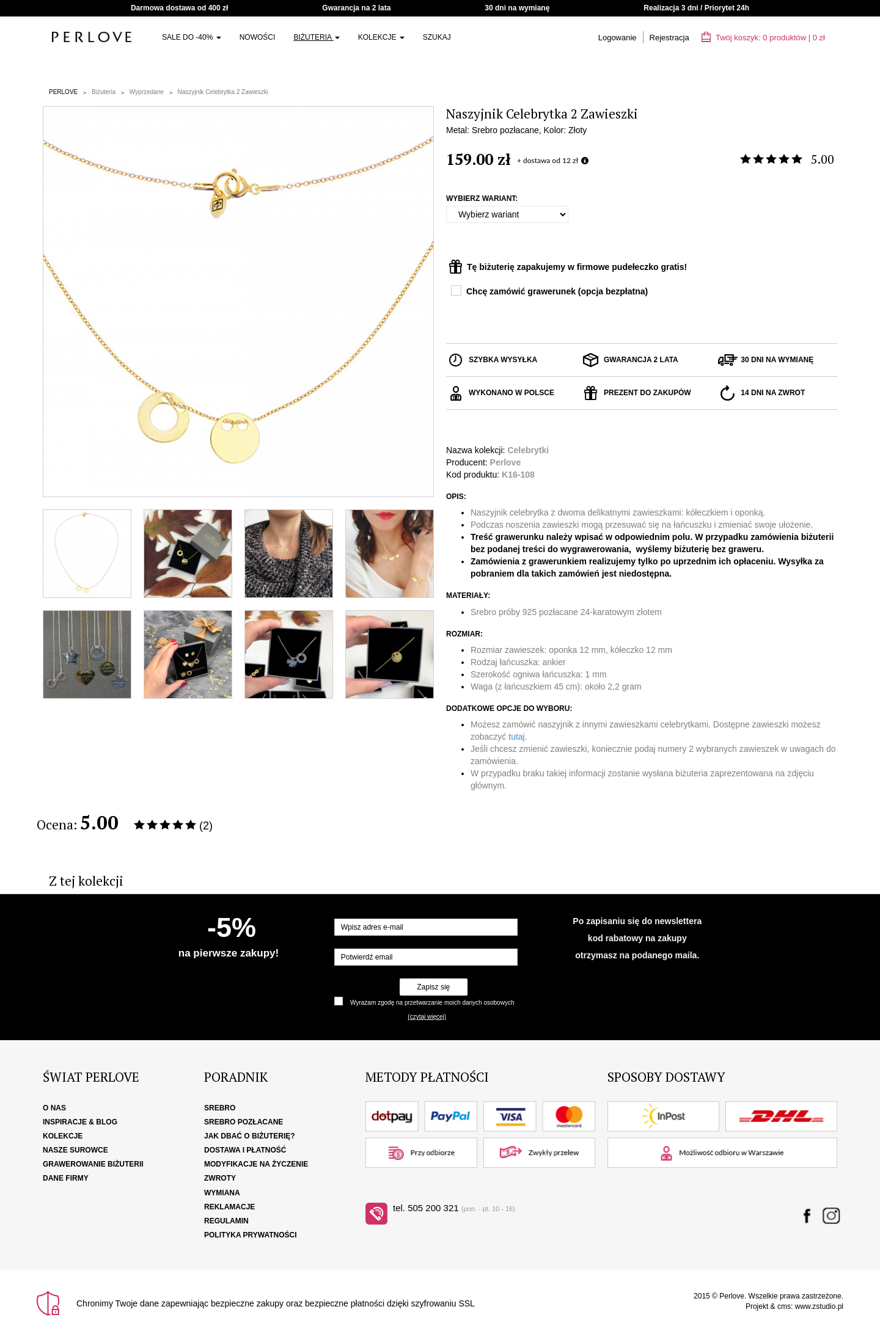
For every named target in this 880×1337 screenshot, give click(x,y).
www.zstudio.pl (819, 1306)
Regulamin (226, 1221)
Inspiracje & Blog (80, 1122)
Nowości (258, 37)
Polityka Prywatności (250, 1235)
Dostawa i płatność (245, 1150)
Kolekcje (381, 37)
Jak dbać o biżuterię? (249, 1136)
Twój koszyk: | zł (763, 37)
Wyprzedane (147, 92)
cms (784, 1306)
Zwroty (220, 1178)
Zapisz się (433, 987)
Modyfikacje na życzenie (256, 1164)
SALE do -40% (191, 37)
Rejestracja (669, 37)
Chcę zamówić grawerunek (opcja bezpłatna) (557, 291)
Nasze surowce (75, 1150)
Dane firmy (66, 1178)
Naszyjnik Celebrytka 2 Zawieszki (223, 92)
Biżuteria (316, 37)
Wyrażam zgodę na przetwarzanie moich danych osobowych (432, 1002)
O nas (54, 1108)
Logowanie (617, 37)
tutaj (516, 736)
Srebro (219, 1108)
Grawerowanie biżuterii (93, 1164)
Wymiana (222, 1193)
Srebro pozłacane (243, 1122)
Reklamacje (229, 1207)
